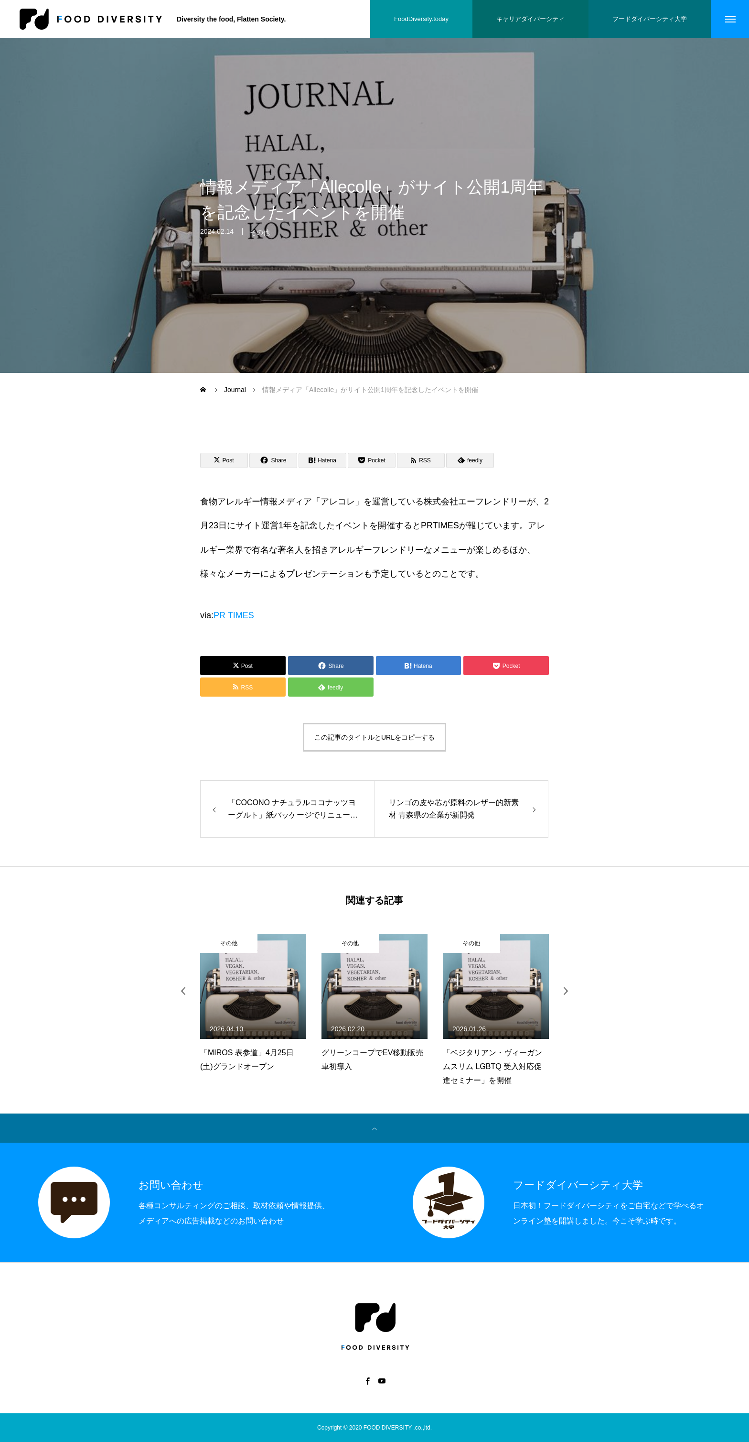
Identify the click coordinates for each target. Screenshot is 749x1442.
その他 (260, 238)
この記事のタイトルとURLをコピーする (374, 737)
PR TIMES (234, 615)
